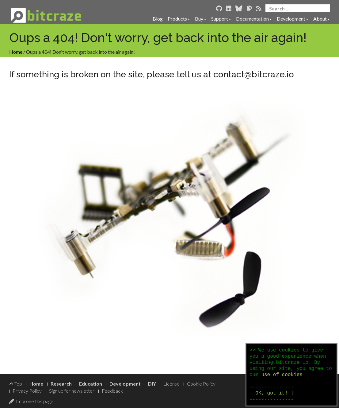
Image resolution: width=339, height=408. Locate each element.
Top (15, 384)
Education (90, 384)
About (321, 18)
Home (15, 52)
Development (292, 18)
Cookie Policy (201, 384)
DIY (152, 384)
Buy (200, 18)
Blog (158, 18)
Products (179, 18)
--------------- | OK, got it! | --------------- (271, 393)
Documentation (254, 18)
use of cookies (281, 374)
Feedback (112, 391)
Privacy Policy (27, 391)
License (171, 384)
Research (61, 384)
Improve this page (31, 401)
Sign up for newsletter (71, 391)
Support (221, 18)
